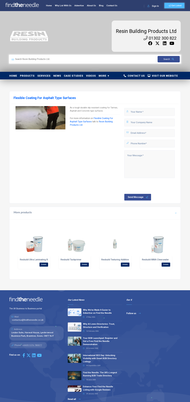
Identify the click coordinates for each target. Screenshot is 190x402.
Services (44, 75)
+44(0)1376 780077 (32, 345)
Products (27, 75)
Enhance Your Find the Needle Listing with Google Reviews (98, 388)
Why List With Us (63, 5)
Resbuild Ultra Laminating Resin (36, 259)
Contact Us (111, 5)
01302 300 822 (160, 38)
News (57, 75)
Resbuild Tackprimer (71, 259)
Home (49, 5)
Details (43, 264)
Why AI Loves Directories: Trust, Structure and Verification (99, 325)
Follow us (133, 313)
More (102, 75)
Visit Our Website (163, 75)
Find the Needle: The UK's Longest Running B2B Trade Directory (100, 374)
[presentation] (145, 185)
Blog (101, 5)
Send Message (138, 197)
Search (169, 59)
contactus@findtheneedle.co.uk (27, 320)
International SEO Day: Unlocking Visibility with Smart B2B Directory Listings (100, 358)
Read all (74, 399)
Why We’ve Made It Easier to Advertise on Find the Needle (97, 311)
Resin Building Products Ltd (146, 31)
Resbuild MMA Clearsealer (155, 259)
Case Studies (73, 75)
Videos (91, 75)
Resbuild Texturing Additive (115, 259)
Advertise (79, 5)
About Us (91, 5)
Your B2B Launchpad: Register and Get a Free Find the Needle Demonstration (100, 341)
